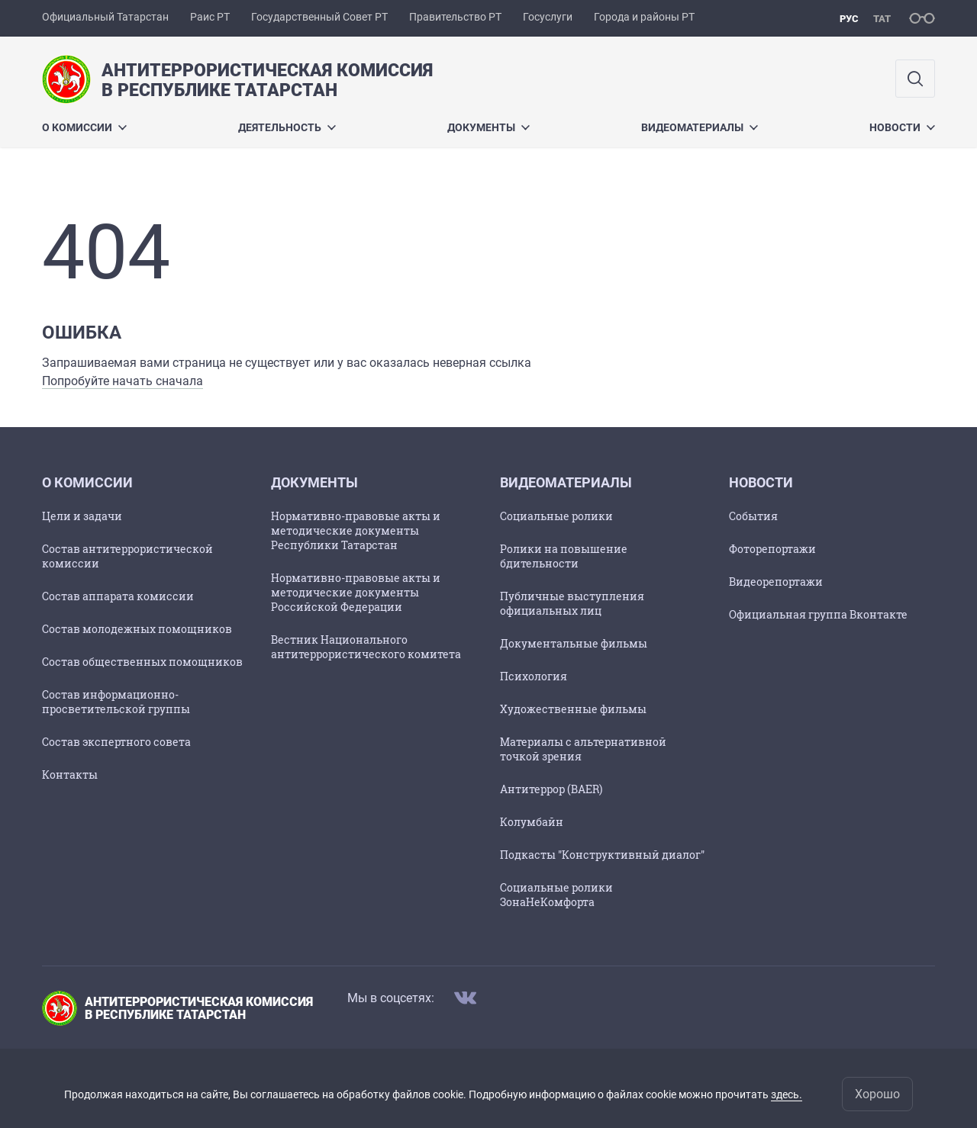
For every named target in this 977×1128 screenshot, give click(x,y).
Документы (488, 127)
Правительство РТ (455, 17)
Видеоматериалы (699, 127)
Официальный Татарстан (105, 17)
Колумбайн (531, 822)
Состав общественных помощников (142, 661)
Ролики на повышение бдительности (563, 556)
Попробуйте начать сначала (122, 381)
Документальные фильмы (573, 643)
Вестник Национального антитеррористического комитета (366, 646)
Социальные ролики (556, 516)
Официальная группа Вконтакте (818, 614)
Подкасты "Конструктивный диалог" (602, 854)
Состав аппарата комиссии (118, 596)
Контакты (70, 774)
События (753, 516)
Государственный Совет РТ (319, 17)
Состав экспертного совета (116, 741)
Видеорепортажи (776, 581)
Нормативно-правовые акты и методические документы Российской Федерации (355, 592)
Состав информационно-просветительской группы (116, 701)
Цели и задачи (82, 516)
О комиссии (84, 127)
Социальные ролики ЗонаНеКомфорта (556, 894)
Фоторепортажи (772, 549)
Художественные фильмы (573, 709)
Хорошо (877, 1094)
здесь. (786, 1094)
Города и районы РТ (644, 17)
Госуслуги (547, 17)
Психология (533, 676)
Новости (902, 127)
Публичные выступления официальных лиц (572, 603)
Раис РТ (210, 17)
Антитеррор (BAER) (551, 789)
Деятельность (287, 127)
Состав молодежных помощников (137, 629)
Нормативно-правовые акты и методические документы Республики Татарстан (355, 530)
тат (882, 18)
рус (849, 18)
